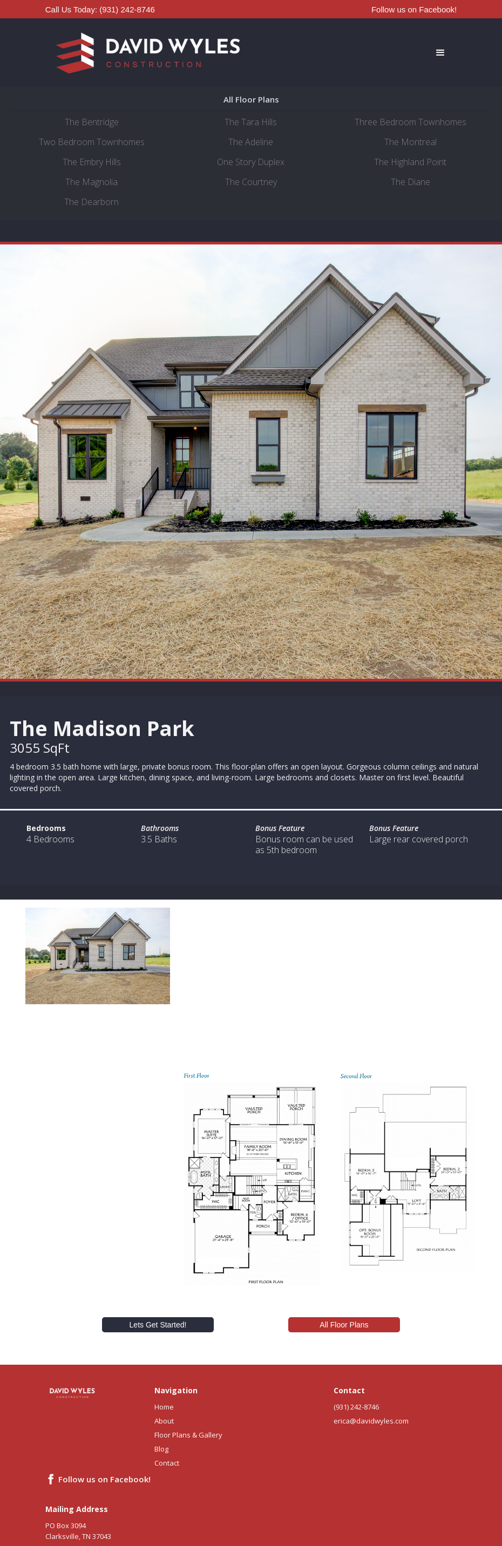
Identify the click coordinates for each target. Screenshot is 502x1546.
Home (164, 1407)
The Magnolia (91, 182)
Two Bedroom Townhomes (92, 142)
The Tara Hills (251, 122)
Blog (161, 1449)
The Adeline (250, 142)
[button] (354, 53)
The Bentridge (92, 122)
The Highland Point (410, 162)
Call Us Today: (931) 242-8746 (100, 9)
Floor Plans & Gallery (188, 1435)
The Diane (410, 182)
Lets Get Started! (158, 1324)
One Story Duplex (250, 162)
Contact (166, 1463)
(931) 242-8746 (356, 1407)
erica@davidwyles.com (371, 1421)
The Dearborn (91, 202)
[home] (148, 53)
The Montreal (410, 142)
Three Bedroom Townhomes (410, 122)
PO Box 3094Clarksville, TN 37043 (78, 1531)
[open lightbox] (97, 956)
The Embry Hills (92, 162)
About (164, 1421)
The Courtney (251, 182)
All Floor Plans (344, 1324)
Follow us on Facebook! (414, 9)
